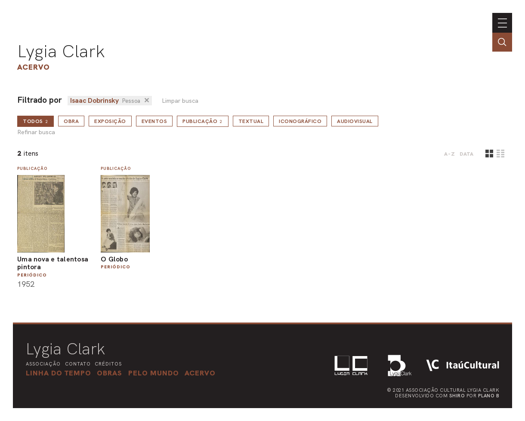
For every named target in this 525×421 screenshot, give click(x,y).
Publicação (202, 121)
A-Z (449, 154)
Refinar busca (36, 132)
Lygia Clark (61, 51)
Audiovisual (355, 121)
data (467, 154)
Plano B (489, 396)
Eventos (154, 121)
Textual (251, 121)
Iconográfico (300, 121)
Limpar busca (180, 100)
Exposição (110, 121)
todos (35, 121)
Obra (71, 121)
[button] (153, 373)
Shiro (457, 396)
